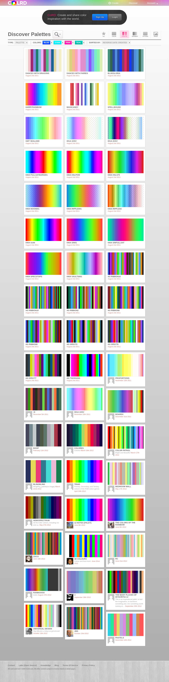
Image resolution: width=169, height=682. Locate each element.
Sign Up (100, 17)
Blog (57, 665)
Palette (124, 34)
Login (115, 17)
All (103, 34)
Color (114, 34)
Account (151, 3)
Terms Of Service (70, 665)
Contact (11, 665)
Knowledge (46, 665)
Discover (133, 3)
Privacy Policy (88, 665)
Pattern (145, 34)
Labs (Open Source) (28, 665)
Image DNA (155, 34)
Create (115, 3)
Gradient (134, 34)
